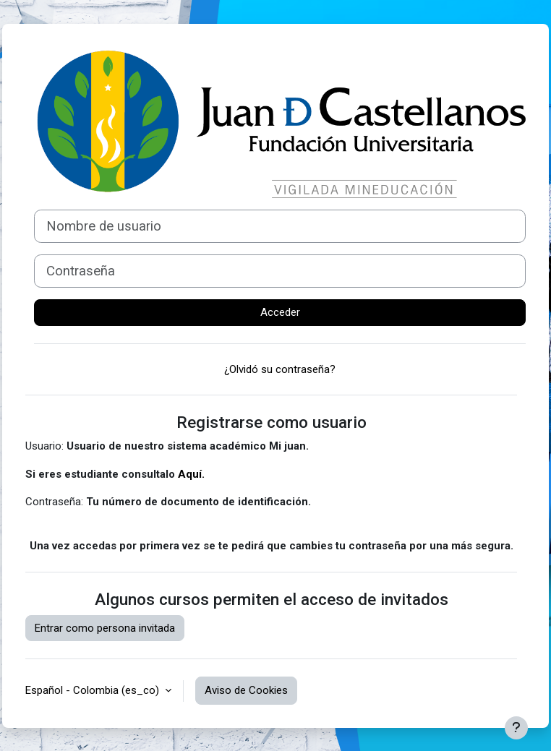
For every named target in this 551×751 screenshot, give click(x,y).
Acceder (280, 312)
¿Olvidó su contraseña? (280, 369)
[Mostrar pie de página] (516, 727)
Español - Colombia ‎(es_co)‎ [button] (93, 690)
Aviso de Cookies (246, 690)
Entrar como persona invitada (105, 628)
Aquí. (191, 474)
